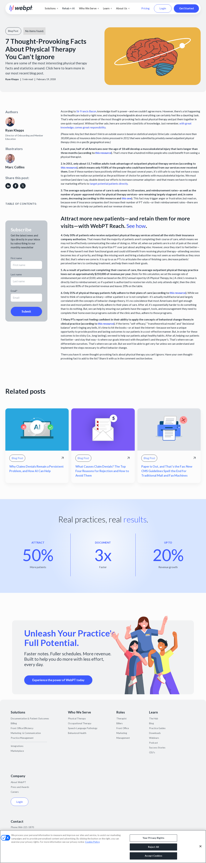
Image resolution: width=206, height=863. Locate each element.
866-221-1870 (26, 827)
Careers (15, 791)
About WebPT (18, 782)
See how (136, 226)
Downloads (155, 733)
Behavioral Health (77, 733)
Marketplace (17, 750)
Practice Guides (157, 728)
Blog (151, 723)
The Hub (153, 718)
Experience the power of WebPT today (58, 680)
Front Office (122, 728)
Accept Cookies (153, 855)
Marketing (121, 733)
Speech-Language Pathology (82, 728)
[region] (103, 846)
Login (162, 8)
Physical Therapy (77, 718)
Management (123, 738)
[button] (51, 8)
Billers (119, 723)
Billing (14, 723)
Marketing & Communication (26, 733)
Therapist (121, 718)
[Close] (200, 846)
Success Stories (157, 747)
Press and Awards (20, 787)
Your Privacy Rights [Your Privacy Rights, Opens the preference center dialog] (153, 838)
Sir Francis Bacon (86, 111)
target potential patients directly (109, 183)
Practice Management (22, 738)
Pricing (145, 8)
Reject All (153, 847)
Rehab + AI (68, 8)
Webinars (154, 738)
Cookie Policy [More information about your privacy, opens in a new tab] (92, 842)
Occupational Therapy (79, 723)
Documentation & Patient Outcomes (30, 718)
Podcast (153, 742)
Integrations (17, 746)
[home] (21, 9)
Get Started (186, 8)
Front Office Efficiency (22, 728)
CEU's (152, 752)
